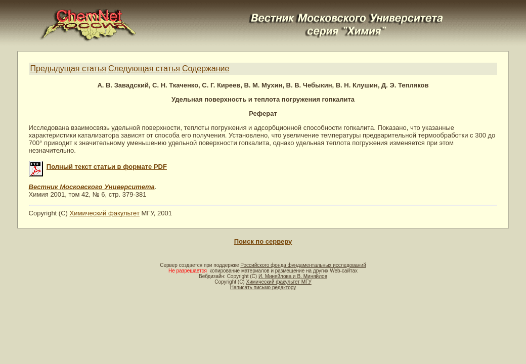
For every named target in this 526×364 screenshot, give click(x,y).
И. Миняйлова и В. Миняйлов (292, 276)
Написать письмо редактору (263, 287)
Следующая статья (144, 68)
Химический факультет (105, 213)
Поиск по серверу (263, 241)
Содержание (206, 68)
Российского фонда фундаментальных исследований (303, 265)
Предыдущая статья (68, 68)
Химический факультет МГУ (278, 282)
